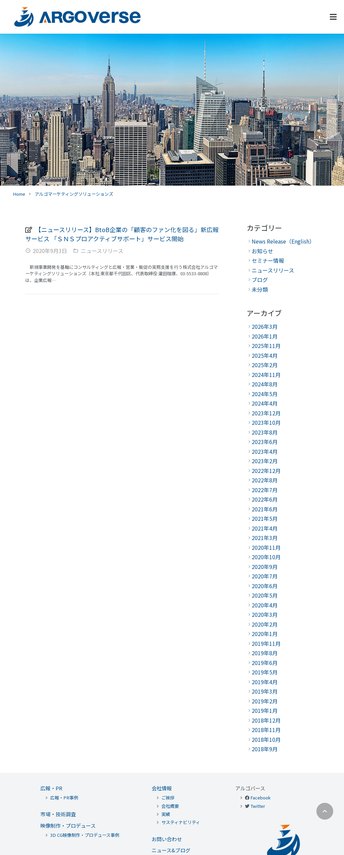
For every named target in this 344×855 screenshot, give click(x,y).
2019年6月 (265, 663)
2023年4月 (265, 451)
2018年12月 (266, 720)
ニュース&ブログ (171, 850)
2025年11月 (266, 346)
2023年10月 (266, 422)
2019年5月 (265, 672)
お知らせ (262, 251)
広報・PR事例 (64, 797)
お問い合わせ (167, 839)
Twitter (257, 806)
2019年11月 (266, 643)
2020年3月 (265, 614)
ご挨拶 (168, 797)
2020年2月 (265, 624)
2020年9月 (265, 567)
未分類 (260, 289)
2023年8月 (265, 432)
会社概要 (170, 806)
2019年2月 (265, 701)
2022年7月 (265, 490)
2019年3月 (265, 691)
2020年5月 (265, 595)
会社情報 (162, 788)
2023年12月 (266, 413)
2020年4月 (265, 605)
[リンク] (77, 16)
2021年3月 (265, 538)
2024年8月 (265, 384)
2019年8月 (265, 653)
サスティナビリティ (180, 822)
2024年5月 (265, 394)
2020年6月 (265, 586)
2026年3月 (265, 326)
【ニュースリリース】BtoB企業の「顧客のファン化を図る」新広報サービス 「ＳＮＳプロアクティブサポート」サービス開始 (122, 234)
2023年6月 (265, 442)
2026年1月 (265, 336)
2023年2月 (265, 461)
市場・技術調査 (58, 814)
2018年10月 (266, 739)
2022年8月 (265, 480)
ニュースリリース (102, 251)
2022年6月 (265, 499)
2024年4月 (265, 403)
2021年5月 (265, 518)
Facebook (260, 797)
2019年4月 (265, 682)
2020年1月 (265, 634)
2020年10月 (266, 557)
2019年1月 (265, 710)
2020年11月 (266, 547)
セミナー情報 (268, 260)
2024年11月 (266, 375)
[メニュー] (333, 16)
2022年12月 (266, 471)
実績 (165, 814)
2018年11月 (266, 730)
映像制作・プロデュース (68, 825)
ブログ (260, 280)
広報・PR (51, 788)
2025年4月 (265, 355)
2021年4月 (265, 528)
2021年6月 (265, 509)
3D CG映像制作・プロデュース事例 (84, 835)
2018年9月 (265, 749)
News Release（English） (283, 241)
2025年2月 (265, 365)
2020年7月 (265, 576)
